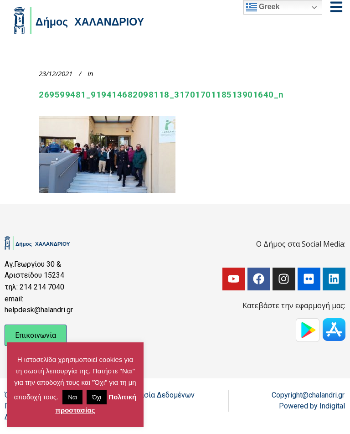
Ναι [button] (72, 397)
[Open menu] (336, 7)
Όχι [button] (96, 397)
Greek (263, 7)
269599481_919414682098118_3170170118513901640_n (161, 95)
